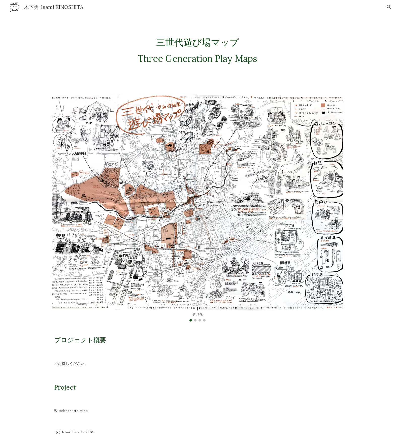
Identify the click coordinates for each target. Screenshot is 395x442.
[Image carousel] (197, 207)
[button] (389, 7)
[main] (197, 50)
